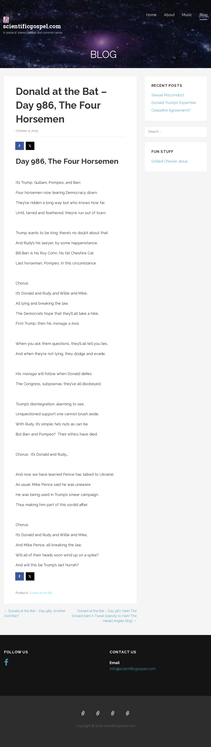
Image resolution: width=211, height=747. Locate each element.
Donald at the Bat (40, 593)
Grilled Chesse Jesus (169, 161)
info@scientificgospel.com (132, 669)
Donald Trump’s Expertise (173, 102)
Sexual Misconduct (167, 95)
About (169, 15)
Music (187, 15)
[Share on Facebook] (20, 146)
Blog (203, 15)
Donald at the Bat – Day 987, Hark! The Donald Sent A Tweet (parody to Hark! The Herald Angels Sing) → (104, 616)
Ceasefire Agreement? (171, 110)
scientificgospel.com (32, 26)
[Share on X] (30, 146)
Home (151, 15)
